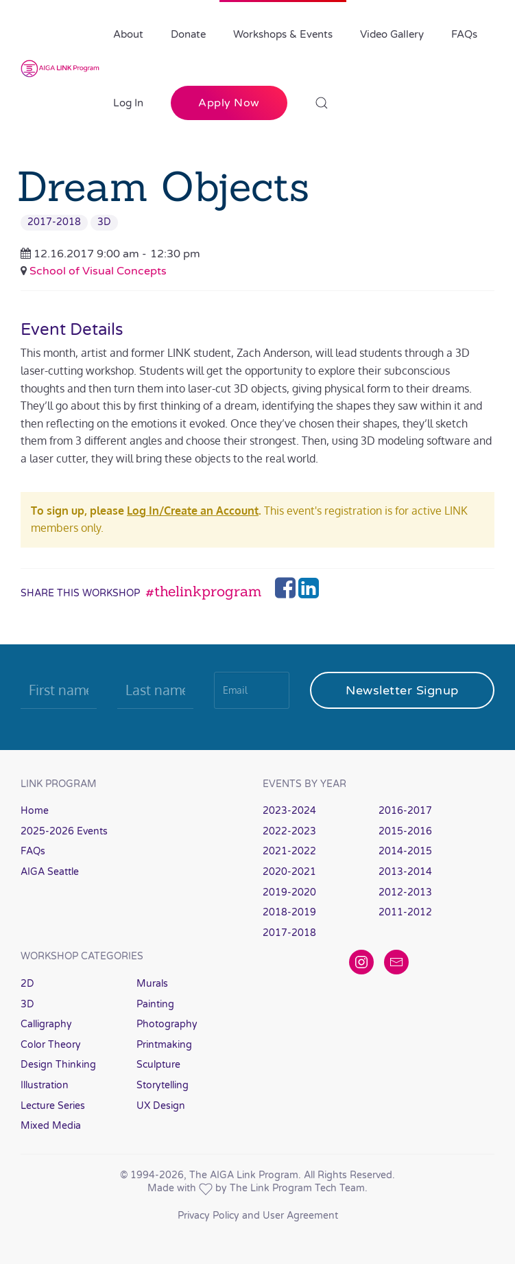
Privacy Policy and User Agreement (258, 1215)
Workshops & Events (283, 34)
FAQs (464, 34)
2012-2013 (405, 892)
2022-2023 (289, 831)
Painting (155, 1004)
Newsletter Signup (402, 690)
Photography (166, 1024)
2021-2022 (289, 851)
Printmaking (164, 1045)
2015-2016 (405, 831)
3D (104, 222)
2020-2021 (289, 872)
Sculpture (158, 1064)
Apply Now (229, 103)
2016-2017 (405, 811)
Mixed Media (51, 1126)
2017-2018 (54, 222)
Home (35, 811)
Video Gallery (392, 34)
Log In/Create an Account (193, 510)
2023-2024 (289, 811)
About (128, 34)
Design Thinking (58, 1064)
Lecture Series (53, 1106)
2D (27, 984)
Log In (128, 103)
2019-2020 (289, 892)
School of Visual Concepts (98, 271)
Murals (152, 984)
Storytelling (162, 1085)
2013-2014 (405, 872)
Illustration (45, 1085)
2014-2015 (405, 851)
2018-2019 (289, 912)
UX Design (160, 1106)
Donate (188, 34)
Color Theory (51, 1045)
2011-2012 (405, 912)
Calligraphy (46, 1024)
